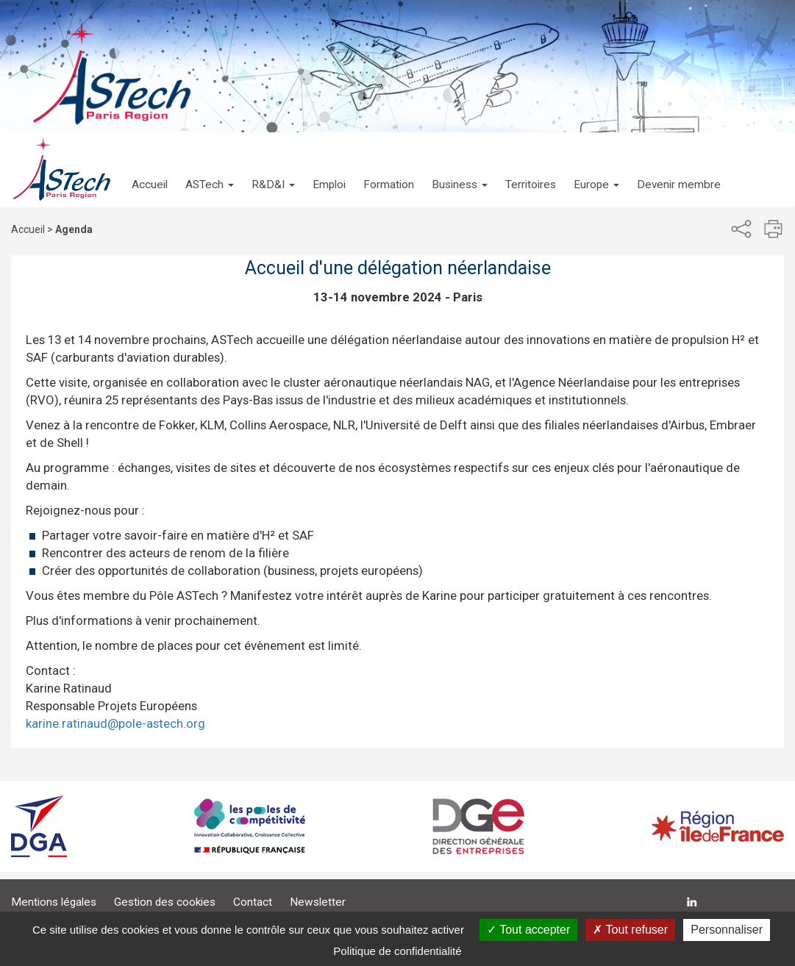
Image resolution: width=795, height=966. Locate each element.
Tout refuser (630, 929)
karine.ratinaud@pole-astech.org (115, 723)
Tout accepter (528, 929)
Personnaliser (727, 929)
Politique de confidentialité (397, 951)
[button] (210, 170)
